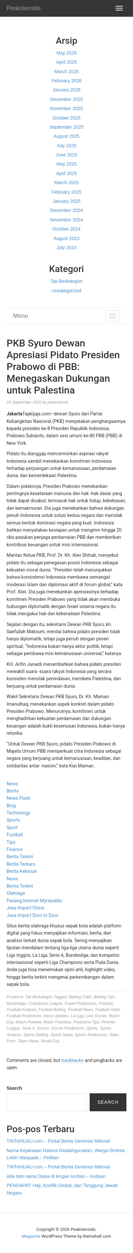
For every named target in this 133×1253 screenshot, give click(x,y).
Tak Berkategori (66, 281)
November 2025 (66, 108)
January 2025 (66, 201)
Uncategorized (66, 290)
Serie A (28, 1028)
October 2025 (66, 117)
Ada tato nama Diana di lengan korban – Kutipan (56, 1176)
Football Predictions (24, 1016)
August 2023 (66, 238)
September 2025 (67, 127)
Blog (11, 805)
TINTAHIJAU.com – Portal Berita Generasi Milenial (58, 1141)
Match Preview (28, 1022)
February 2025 (66, 192)
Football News (80, 1009)
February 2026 (66, 80)
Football (15, 834)
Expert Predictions (81, 1003)
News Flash (18, 798)
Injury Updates (56, 1016)
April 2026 (66, 62)
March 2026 (67, 71)
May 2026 (66, 53)
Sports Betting (35, 1035)
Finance (15, 849)
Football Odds (107, 1009)
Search (14, 1088)
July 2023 (67, 247)
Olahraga (16, 893)
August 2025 (66, 136)
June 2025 (66, 154)
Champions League (45, 1003)
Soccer (43, 1028)
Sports (13, 820)
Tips (11, 842)
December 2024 (66, 210)
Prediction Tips (86, 1022)
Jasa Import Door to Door (32, 915)
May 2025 (66, 164)
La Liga (77, 1016)
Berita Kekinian (22, 871)
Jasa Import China (25, 907)
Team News (28, 1041)
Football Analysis (21, 1009)
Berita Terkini (20, 856)
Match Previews (57, 1022)
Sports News (61, 1035)
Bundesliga (16, 1003)
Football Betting (52, 1009)
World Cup (50, 1041)
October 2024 (66, 229)
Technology (18, 812)
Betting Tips (104, 997)
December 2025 (66, 99)
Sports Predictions (91, 1035)
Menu (20, 316)
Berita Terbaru (21, 864)
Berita (13, 791)
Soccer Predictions (67, 1028)
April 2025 (66, 173)
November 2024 (66, 219)
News (12, 783)
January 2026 (66, 89)
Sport (12, 827)
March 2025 (67, 182)
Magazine (31, 1236)
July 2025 (67, 145)
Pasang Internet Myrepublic (34, 900)
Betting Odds (80, 997)
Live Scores (96, 1016)
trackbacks (72, 1060)
